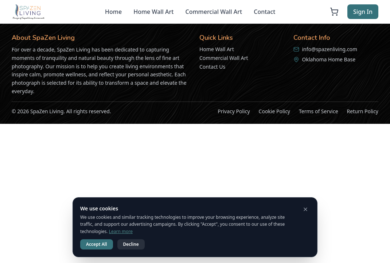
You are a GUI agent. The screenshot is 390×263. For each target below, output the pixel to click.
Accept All (96, 244)
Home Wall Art (153, 12)
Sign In (363, 12)
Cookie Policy (274, 111)
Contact (264, 12)
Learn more (121, 231)
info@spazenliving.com (330, 49)
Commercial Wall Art (213, 12)
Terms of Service (318, 111)
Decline (131, 244)
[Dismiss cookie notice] (305, 209)
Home (113, 12)
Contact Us (212, 66)
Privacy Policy (234, 111)
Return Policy (362, 111)
